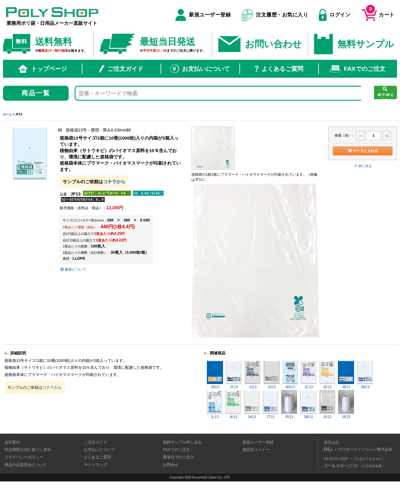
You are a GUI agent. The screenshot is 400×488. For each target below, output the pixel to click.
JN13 (215, 374)
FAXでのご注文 (357, 68)
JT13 (270, 404)
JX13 (327, 404)
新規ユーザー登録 (203, 15)
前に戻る (363, 166)
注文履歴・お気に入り (275, 15)
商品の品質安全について (25, 465)
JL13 (214, 404)
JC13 (308, 374)
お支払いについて (200, 68)
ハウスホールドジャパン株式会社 (363, 449)
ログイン (334, 15)
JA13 (271, 374)
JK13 (233, 404)
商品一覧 (35, 93)
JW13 (308, 404)
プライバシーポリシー (23, 457)
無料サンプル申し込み (182, 442)
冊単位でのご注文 (178, 457)
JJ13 (253, 374)
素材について (73, 269)
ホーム (7, 114)
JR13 (289, 404)
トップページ (42, 68)
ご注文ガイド (121, 68)
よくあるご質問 (279, 68)
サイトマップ (95, 465)
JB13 (346, 374)
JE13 (327, 374)
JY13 (234, 374)
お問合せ (171, 465)
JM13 (365, 374)
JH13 (251, 404)
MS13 (290, 374)
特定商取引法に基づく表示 (27, 449)
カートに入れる (362, 151)
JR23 (346, 404)
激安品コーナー (256, 449)
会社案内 (12, 442)
